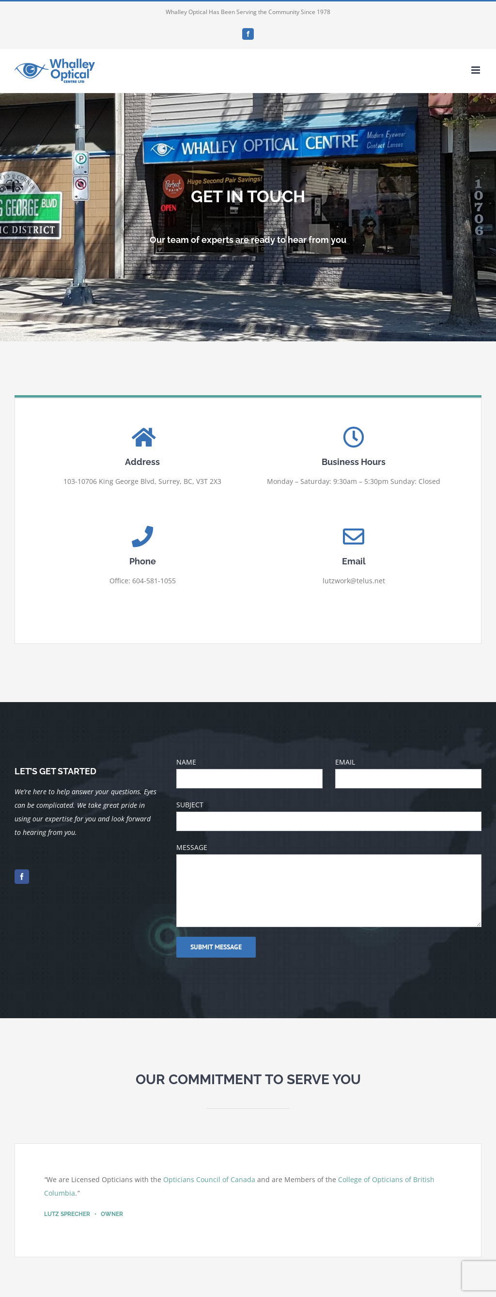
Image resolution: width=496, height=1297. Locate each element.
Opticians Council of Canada (209, 1179)
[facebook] (22, 876)
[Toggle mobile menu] (476, 70)
